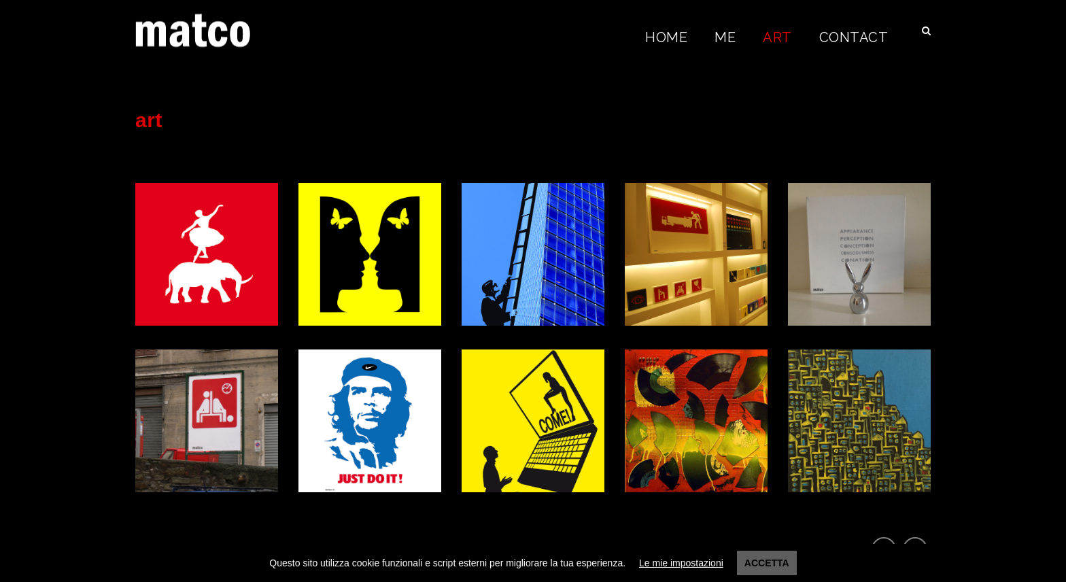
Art (777, 37)
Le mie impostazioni (681, 563)
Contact (854, 37)
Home (666, 37)
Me (725, 37)
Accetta (766, 563)
